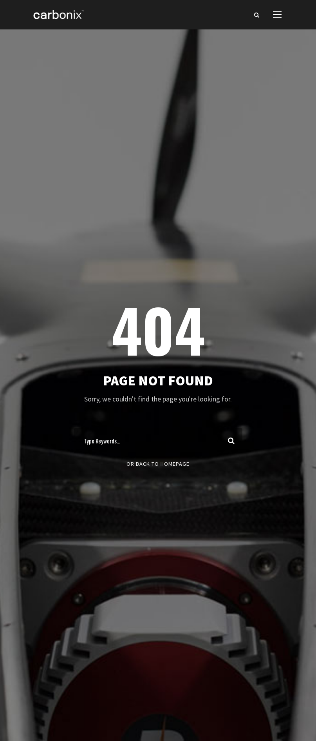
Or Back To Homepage (158, 463)
